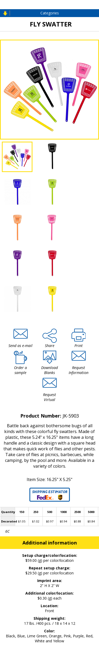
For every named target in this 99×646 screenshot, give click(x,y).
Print (78, 345)
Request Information (78, 370)
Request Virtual (49, 397)
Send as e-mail (20, 345)
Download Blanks (49, 370)
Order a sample (20, 370)
